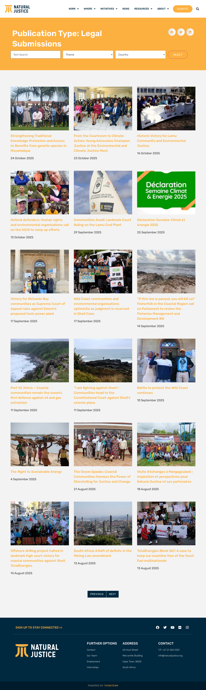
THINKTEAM (111, 685)
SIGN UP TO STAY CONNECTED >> (39, 627)
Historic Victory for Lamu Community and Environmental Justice (161, 141)
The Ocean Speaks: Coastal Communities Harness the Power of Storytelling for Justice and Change (102, 477)
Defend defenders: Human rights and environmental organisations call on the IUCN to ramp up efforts (40, 225)
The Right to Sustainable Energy (36, 472)
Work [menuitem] (74, 8)
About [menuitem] (163, 8)
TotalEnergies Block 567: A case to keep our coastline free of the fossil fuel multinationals (165, 556)
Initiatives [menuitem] (108, 8)
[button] (197, 9)
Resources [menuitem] (143, 8)
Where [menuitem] (89, 8)
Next (112, 594)
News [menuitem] (125, 8)
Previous (97, 594)
